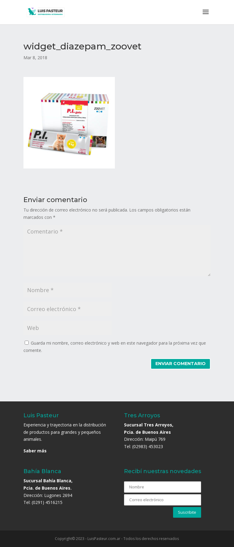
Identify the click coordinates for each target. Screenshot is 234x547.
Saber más (35, 451)
